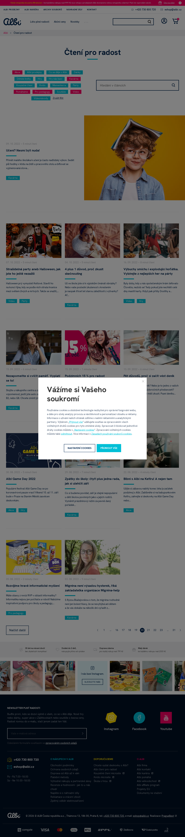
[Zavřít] (143, 381)
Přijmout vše (76, 422)
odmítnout (66, 433)
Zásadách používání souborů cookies (111, 433)
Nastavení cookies (84, 429)
